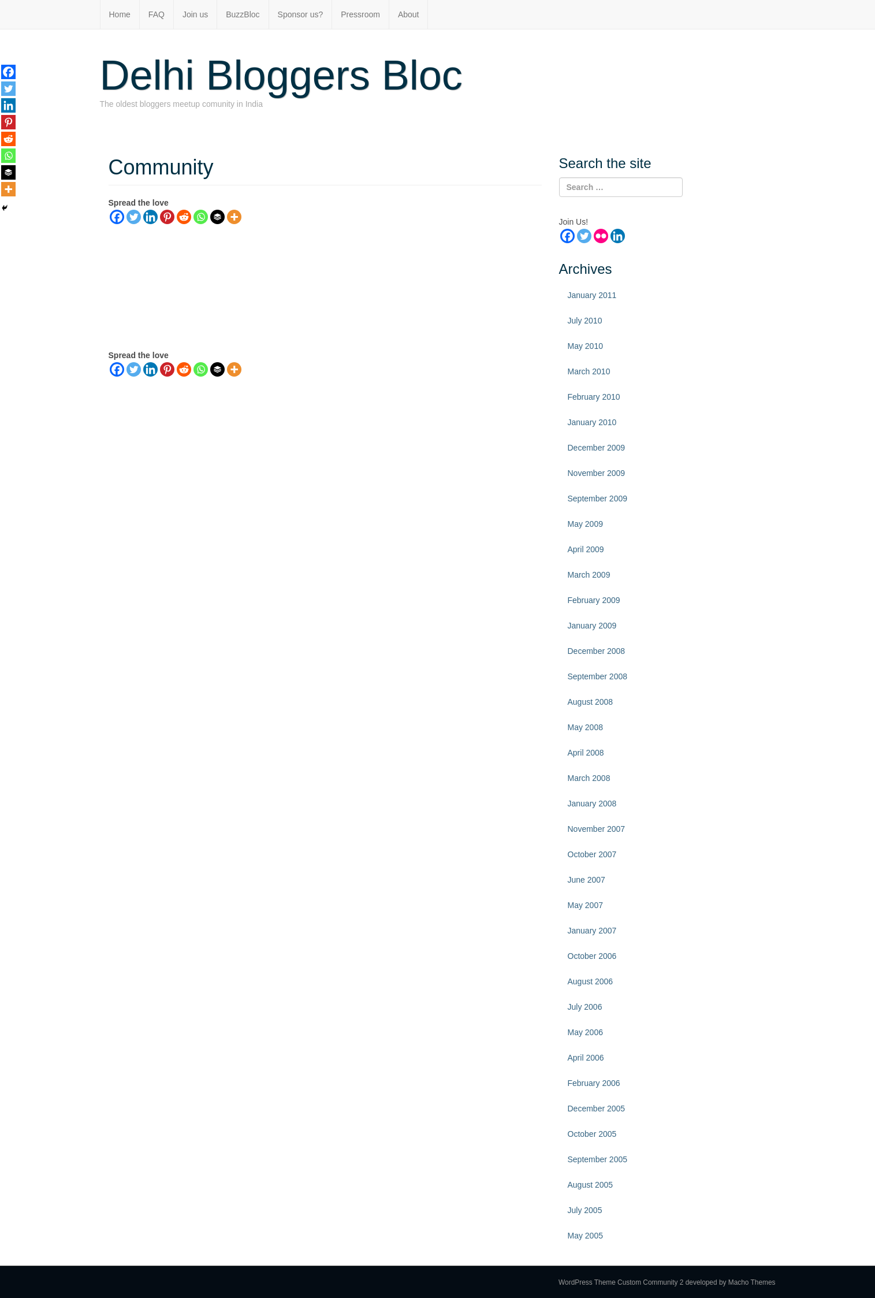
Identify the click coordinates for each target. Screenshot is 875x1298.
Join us (195, 14)
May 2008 (585, 727)
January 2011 (592, 295)
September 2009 (598, 498)
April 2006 (586, 1057)
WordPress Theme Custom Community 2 (620, 1282)
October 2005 (592, 1134)
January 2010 (592, 422)
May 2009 (585, 524)
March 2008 (589, 778)
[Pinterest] (167, 217)
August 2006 (590, 981)
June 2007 (586, 879)
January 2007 (592, 930)
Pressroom (360, 14)
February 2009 (594, 600)
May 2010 (585, 346)
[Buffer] (217, 217)
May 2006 (585, 1032)
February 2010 (594, 396)
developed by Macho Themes (731, 1282)
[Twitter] (133, 217)
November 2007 (596, 829)
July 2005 (585, 1210)
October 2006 (592, 956)
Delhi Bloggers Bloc (281, 75)
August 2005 (590, 1184)
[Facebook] (117, 217)
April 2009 (586, 549)
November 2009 (596, 473)
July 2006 (585, 1006)
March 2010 (589, 371)
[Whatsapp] (200, 217)
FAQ (156, 14)
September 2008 (598, 676)
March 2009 (589, 574)
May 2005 (585, 1235)
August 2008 (590, 701)
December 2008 (596, 651)
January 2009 (592, 625)
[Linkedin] (150, 217)
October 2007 (592, 854)
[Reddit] (184, 217)
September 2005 (598, 1159)
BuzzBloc (242, 14)
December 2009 (596, 447)
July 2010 (585, 320)
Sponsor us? (300, 14)
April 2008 (586, 752)
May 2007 (585, 905)
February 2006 (594, 1083)
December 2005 (596, 1108)
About (408, 14)
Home (120, 14)
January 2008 (592, 803)
